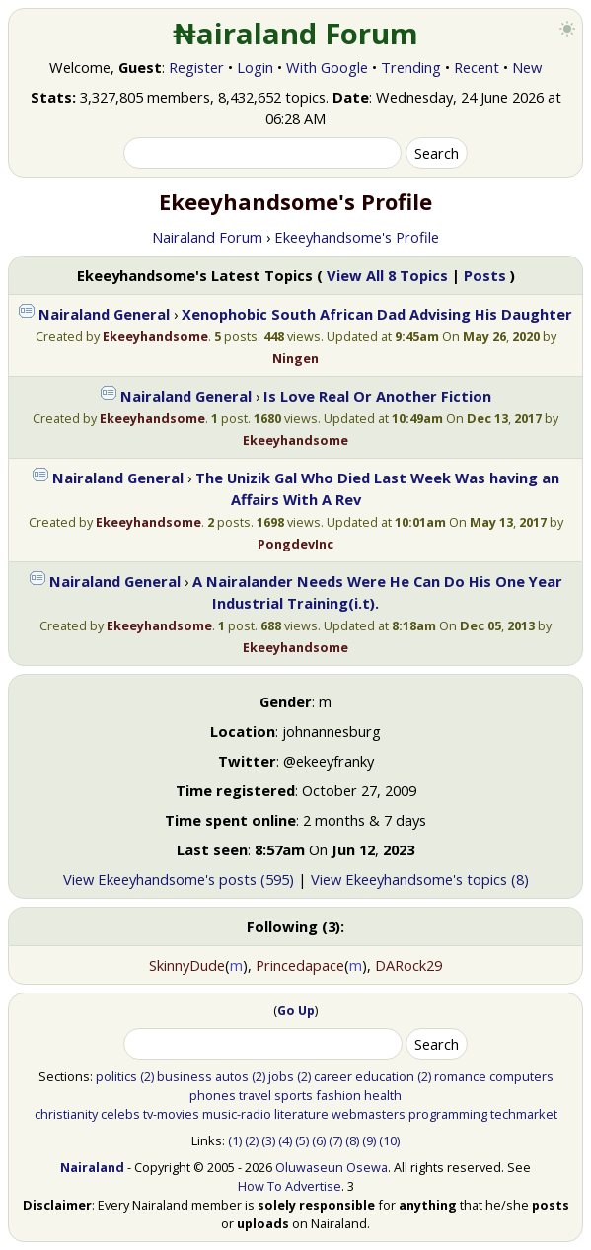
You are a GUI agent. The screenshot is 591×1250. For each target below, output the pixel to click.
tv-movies (171, 1114)
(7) (335, 1140)
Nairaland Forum (207, 237)
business (184, 1076)
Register (196, 67)
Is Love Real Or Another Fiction (377, 395)
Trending (411, 67)
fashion (338, 1095)
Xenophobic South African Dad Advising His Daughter (377, 314)
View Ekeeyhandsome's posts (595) (178, 879)
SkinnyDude (187, 965)
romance (460, 1076)
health (383, 1095)
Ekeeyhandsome (155, 336)
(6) (319, 1140)
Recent (476, 67)
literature (301, 1114)
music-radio (236, 1114)
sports (293, 1095)
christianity (66, 1114)
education (384, 1076)
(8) (352, 1140)
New (527, 67)
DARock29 (408, 965)
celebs (120, 1114)
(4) (285, 1140)
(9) (369, 1140)
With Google (327, 67)
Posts (485, 275)
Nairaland (92, 1167)
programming (447, 1114)
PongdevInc (295, 543)
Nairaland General (104, 314)
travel (255, 1095)
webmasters (369, 1114)
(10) (389, 1140)
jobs (281, 1076)
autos (232, 1076)
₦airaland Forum (295, 33)
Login (255, 67)
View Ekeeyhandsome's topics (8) (420, 879)
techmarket (523, 1114)
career (333, 1076)
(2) (147, 1076)
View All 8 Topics (387, 275)
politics (116, 1076)
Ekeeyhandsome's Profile (356, 237)
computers (521, 1076)
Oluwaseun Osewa (331, 1167)
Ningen (295, 358)
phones (212, 1095)
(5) (302, 1140)
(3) (268, 1140)
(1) (235, 1140)
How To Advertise (289, 1186)
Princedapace (300, 965)
